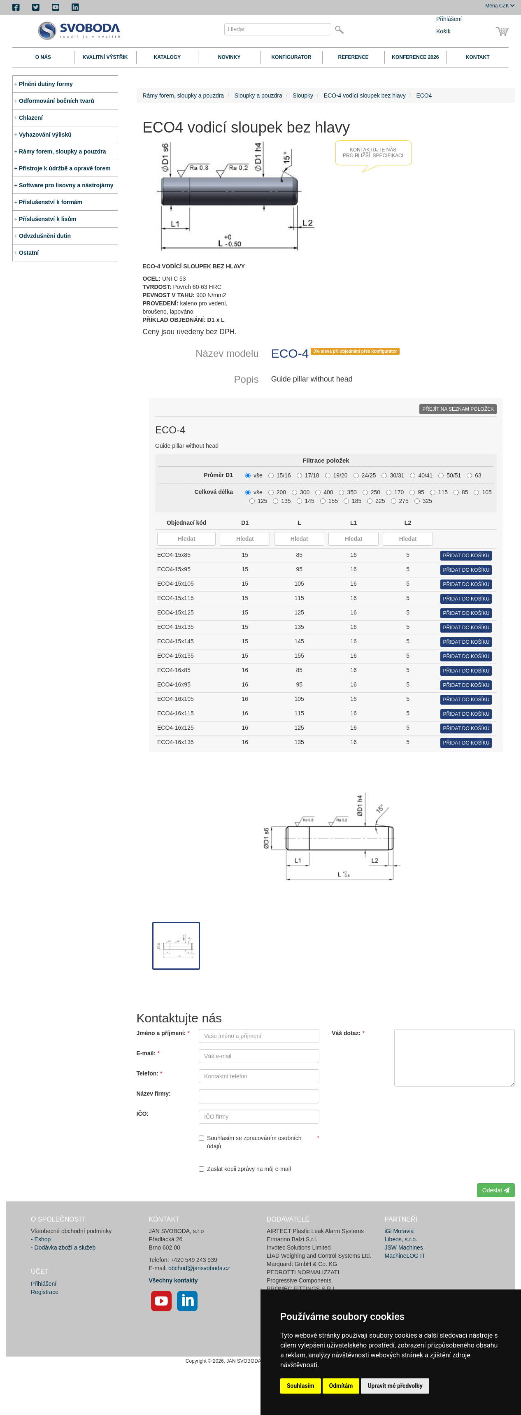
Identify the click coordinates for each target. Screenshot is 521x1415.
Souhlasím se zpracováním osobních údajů (250, 1142)
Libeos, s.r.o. (401, 1239)
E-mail (145, 1053)
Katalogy (167, 57)
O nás (43, 57)
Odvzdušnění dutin (45, 236)
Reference (353, 57)
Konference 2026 (415, 57)
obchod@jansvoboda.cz (199, 1268)
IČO (142, 1113)
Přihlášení (449, 19)
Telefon (147, 1073)
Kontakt (478, 57)
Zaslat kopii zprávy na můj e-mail (245, 1169)
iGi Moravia (399, 1231)
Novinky (229, 57)
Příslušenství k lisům (47, 219)
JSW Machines (404, 1247)
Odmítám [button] (341, 1385)
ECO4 (424, 95)
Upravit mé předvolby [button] (394, 1385)
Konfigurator (291, 57)
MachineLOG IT (405, 1255)
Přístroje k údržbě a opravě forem (65, 168)
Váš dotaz (345, 1033)
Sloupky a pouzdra (258, 95)
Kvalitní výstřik (105, 57)
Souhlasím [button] (300, 1385)
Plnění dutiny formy (46, 84)
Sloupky (303, 95)
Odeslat (495, 1190)
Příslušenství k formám (50, 202)
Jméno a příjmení (160, 1033)
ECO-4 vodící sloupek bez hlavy (365, 95)
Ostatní (29, 252)
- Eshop (41, 1239)
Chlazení (31, 117)
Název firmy (153, 1093)
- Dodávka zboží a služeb (63, 1247)
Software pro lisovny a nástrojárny (66, 185)
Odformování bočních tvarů (56, 101)
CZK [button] (500, 6)
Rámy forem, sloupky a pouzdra (62, 151)
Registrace (44, 1292)
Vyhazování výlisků (45, 134)
